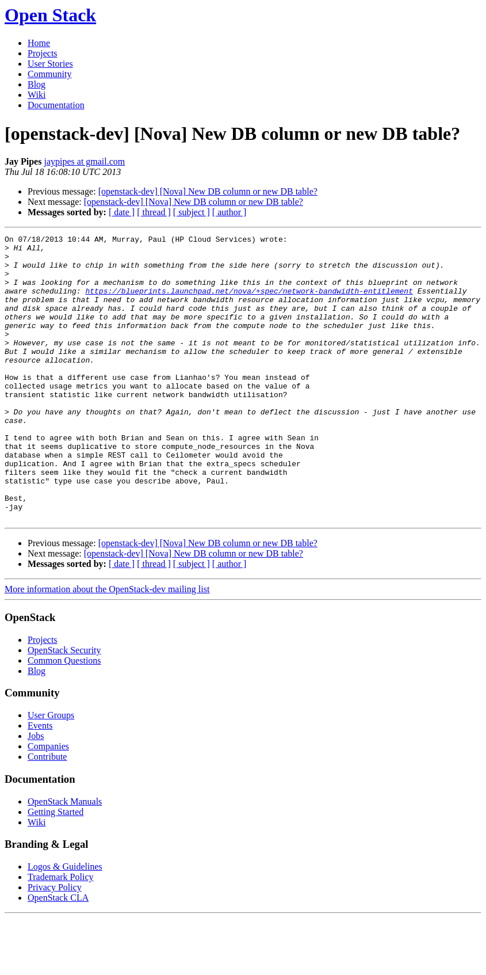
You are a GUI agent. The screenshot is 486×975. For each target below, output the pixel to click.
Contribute (47, 813)
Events (40, 782)
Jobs (36, 793)
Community (49, 74)
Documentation (56, 105)
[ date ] (122, 212)
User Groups (51, 772)
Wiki (36, 95)
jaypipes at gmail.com (84, 161)
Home (39, 43)
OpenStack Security (64, 707)
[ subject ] (191, 212)
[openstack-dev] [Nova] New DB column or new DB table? (207, 191)
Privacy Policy (55, 944)
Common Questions (64, 717)
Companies (48, 803)
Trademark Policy (61, 934)
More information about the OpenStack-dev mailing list (107, 646)
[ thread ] (154, 212)
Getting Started (55, 869)
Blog (36, 84)
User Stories (50, 63)
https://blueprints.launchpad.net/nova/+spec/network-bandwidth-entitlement (248, 303)
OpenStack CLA (58, 954)
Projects (43, 53)
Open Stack (50, 15)
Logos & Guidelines (65, 923)
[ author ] (229, 212)
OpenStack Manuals (65, 858)
